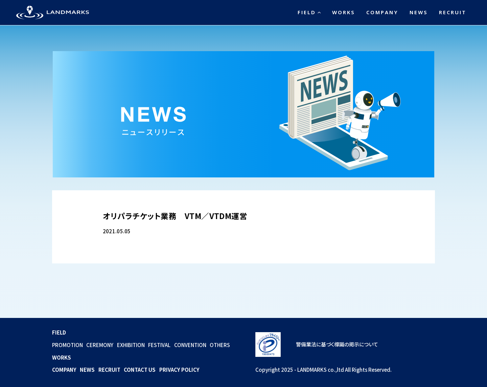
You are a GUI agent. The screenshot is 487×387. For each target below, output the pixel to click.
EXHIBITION (131, 344)
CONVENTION (190, 344)
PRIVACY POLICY (179, 369)
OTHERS (220, 344)
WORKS (343, 12)
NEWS (419, 12)
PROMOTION (67, 344)
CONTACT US (140, 369)
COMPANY (382, 12)
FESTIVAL (159, 344)
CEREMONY (99, 344)
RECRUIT (452, 12)
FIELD (307, 12)
